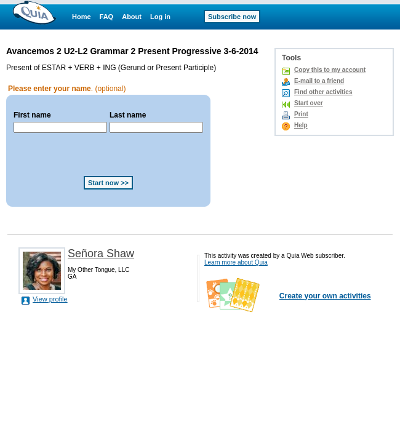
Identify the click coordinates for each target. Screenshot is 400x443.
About (132, 16)
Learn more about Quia (236, 262)
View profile (50, 299)
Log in (160, 16)
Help (301, 125)
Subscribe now (232, 16)
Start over (308, 103)
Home (81, 16)
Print (301, 114)
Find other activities (323, 92)
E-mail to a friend (319, 81)
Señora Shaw (101, 253)
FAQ (107, 16)
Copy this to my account (330, 69)
